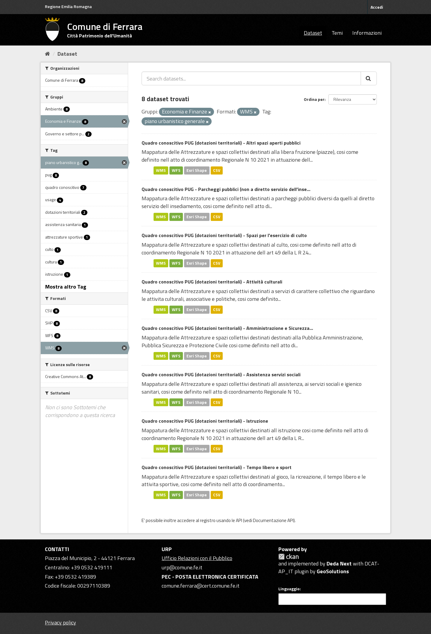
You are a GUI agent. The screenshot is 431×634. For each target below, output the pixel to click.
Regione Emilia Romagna (68, 6)
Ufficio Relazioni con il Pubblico (197, 558)
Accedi (377, 7)
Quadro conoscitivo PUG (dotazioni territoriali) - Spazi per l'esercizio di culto (224, 235)
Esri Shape (196, 170)
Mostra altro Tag (65, 287)
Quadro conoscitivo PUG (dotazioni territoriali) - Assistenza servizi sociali (221, 374)
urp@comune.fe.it (182, 567)
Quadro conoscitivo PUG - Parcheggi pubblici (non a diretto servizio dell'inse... (226, 189)
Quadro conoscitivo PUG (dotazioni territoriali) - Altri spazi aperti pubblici (221, 142)
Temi (337, 33)
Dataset (313, 33)
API (239, 520)
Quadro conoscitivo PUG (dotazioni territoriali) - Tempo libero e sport (217, 467)
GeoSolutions (333, 571)
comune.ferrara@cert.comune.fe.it (200, 586)
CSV (216, 170)
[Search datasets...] (251, 78)
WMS (161, 170)
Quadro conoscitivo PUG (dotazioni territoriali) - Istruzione (205, 420)
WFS (176, 170)
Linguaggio (289, 589)
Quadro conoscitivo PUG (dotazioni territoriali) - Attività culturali (212, 281)
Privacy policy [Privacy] (60, 622)
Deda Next (339, 563)
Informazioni (367, 33)
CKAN (288, 556)
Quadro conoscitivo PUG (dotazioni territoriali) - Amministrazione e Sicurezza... (227, 328)
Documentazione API (273, 520)
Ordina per (314, 99)
